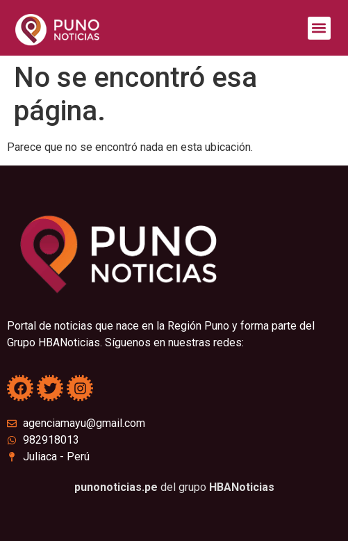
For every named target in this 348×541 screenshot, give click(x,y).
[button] (319, 28)
